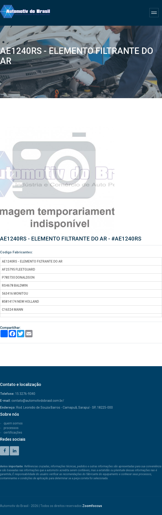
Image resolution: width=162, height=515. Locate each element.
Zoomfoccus (92, 506)
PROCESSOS (11, 428)
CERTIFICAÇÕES (13, 432)
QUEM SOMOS (13, 423)
